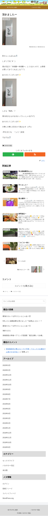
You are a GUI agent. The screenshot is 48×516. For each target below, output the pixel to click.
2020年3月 (6, 366)
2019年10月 (7, 385)
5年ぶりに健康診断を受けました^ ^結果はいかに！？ (22, 321)
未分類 (5, 470)
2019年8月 (6, 394)
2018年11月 (7, 438)
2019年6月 (6, 404)
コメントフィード (9, 494)
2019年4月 (6, 414)
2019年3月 (6, 418)
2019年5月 (6, 409)
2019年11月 (7, 380)
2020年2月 (6, 370)
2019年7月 (6, 399)
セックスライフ (8, 461)
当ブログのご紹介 (13, 510)
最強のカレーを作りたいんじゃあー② (17, 316)
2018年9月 (6, 447)
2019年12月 (7, 375)
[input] (24, 301)
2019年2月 (6, 423)
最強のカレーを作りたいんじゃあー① (17, 326)
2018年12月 (7, 433)
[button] (44, 301)
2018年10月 (7, 443)
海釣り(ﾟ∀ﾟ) (6, 331)
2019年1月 (6, 428)
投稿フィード (8, 489)
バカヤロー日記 (7, 145)
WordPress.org (8, 498)
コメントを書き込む (24, 286)
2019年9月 (6, 390)
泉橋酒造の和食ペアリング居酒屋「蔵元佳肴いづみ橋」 (23, 336)
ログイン (6, 484)
